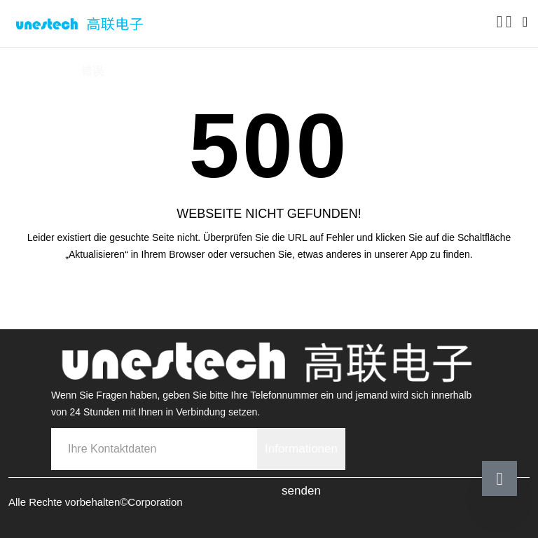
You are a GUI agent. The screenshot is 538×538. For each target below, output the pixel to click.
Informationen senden (301, 456)
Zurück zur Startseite (269, 293)
